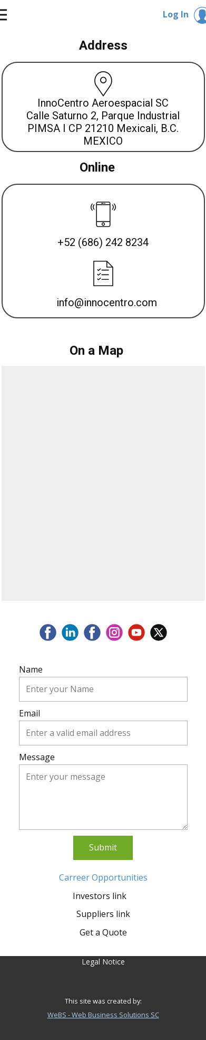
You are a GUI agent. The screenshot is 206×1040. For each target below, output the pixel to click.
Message (37, 757)
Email (29, 713)
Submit (103, 847)
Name (31, 669)
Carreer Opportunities (103, 877)
